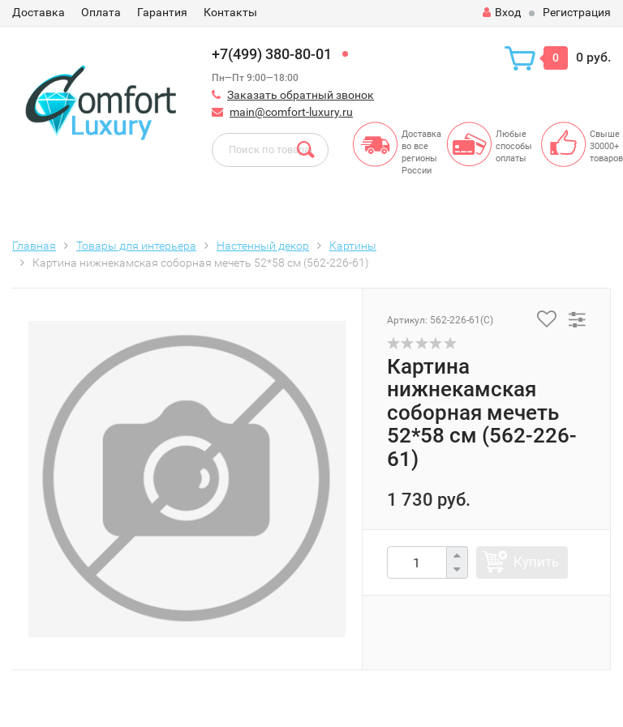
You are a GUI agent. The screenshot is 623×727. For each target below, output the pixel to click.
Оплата (101, 12)
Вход (502, 12)
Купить (536, 562)
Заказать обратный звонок (300, 94)
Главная (34, 245)
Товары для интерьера (136, 245)
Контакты (230, 12)
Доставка (38, 12)
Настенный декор (263, 245)
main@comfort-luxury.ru (291, 111)
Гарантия (162, 12)
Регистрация (577, 12)
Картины (352, 245)
